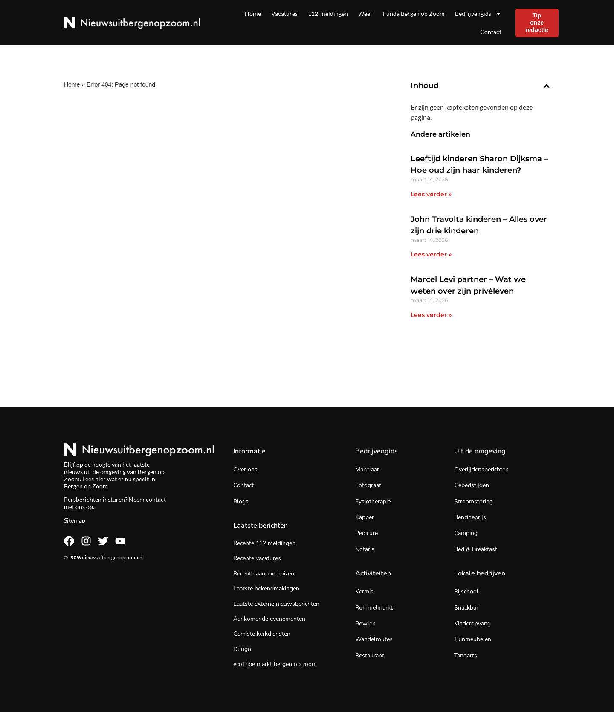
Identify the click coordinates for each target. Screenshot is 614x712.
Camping (466, 533)
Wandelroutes (374, 639)
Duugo (242, 649)
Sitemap (74, 520)
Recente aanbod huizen (263, 574)
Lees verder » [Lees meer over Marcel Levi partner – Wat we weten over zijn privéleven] (431, 315)
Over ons (245, 469)
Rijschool (466, 591)
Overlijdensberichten (481, 469)
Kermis (364, 591)
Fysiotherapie (373, 501)
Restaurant (369, 655)
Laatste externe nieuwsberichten (276, 604)
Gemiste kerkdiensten (261, 634)
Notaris (364, 549)
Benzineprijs (470, 517)
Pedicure (366, 533)
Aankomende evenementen (269, 619)
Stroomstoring (473, 501)
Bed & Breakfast (475, 549)
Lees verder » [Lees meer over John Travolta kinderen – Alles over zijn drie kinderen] (431, 254)
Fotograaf (368, 485)
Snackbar (466, 608)
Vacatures (284, 13)
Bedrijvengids (478, 13)
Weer (365, 13)
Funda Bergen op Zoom (414, 13)
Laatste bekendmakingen (266, 588)
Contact (490, 31)
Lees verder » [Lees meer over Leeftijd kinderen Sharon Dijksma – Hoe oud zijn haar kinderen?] (431, 194)
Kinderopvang (472, 623)
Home (253, 13)
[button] (546, 86)
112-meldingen (328, 13)
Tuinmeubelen (472, 639)
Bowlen (365, 623)
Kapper (364, 517)
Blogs (241, 501)
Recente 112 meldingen (264, 543)
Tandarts (465, 655)
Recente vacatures (257, 558)
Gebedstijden (471, 485)
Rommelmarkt (374, 608)
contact (156, 499)
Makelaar (367, 469)
